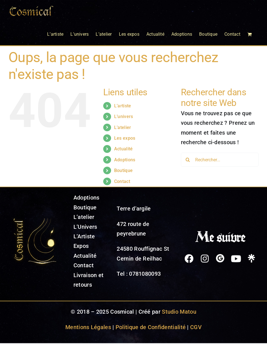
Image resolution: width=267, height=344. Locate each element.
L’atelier (122, 127)
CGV (196, 327)
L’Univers (85, 226)
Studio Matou (179, 311)
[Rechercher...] (220, 160)
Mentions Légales (88, 327)
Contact (122, 181)
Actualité (123, 148)
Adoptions (124, 159)
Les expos (124, 138)
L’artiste (122, 105)
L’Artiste (84, 236)
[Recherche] (188, 160)
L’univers (123, 116)
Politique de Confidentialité (151, 327)
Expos (81, 246)
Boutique (123, 170)
